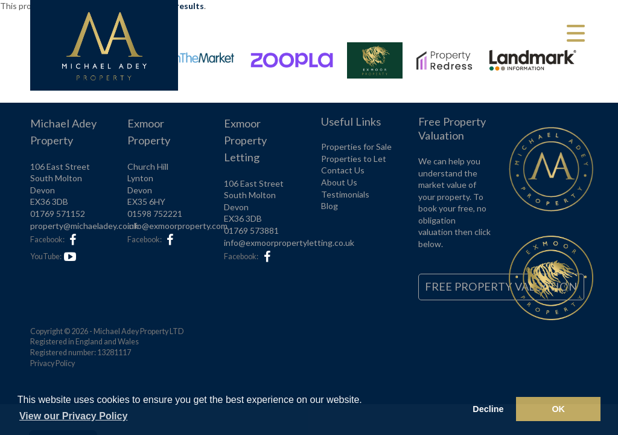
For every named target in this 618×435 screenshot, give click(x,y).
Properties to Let (353, 158)
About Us (339, 182)
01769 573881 (251, 230)
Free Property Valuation (501, 286)
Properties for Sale (356, 146)
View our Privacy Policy (73, 416)
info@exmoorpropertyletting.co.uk (289, 242)
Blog (329, 206)
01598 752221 (154, 213)
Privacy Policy (52, 363)
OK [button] (558, 409)
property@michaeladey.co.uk (84, 226)
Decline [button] (488, 409)
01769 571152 (57, 213)
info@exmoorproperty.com (177, 226)
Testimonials (345, 194)
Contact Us (343, 170)
